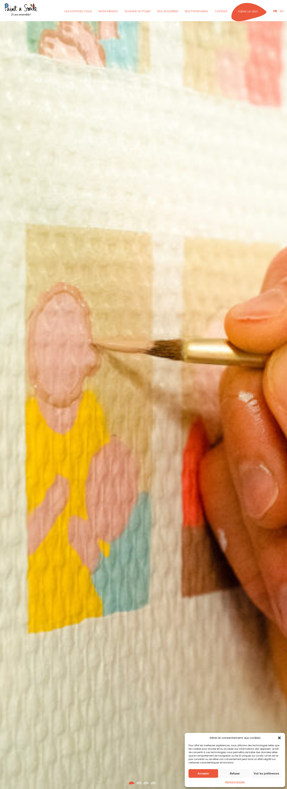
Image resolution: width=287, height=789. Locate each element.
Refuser (235, 773)
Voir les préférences (266, 773)
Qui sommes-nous (78, 11)
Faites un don (248, 11)
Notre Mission (108, 11)
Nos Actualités (167, 11)
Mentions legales (235, 782)
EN (281, 11)
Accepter (203, 773)
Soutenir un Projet (138, 11)
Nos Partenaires (196, 11)
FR (275, 11)
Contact (221, 11)
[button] (279, 738)
